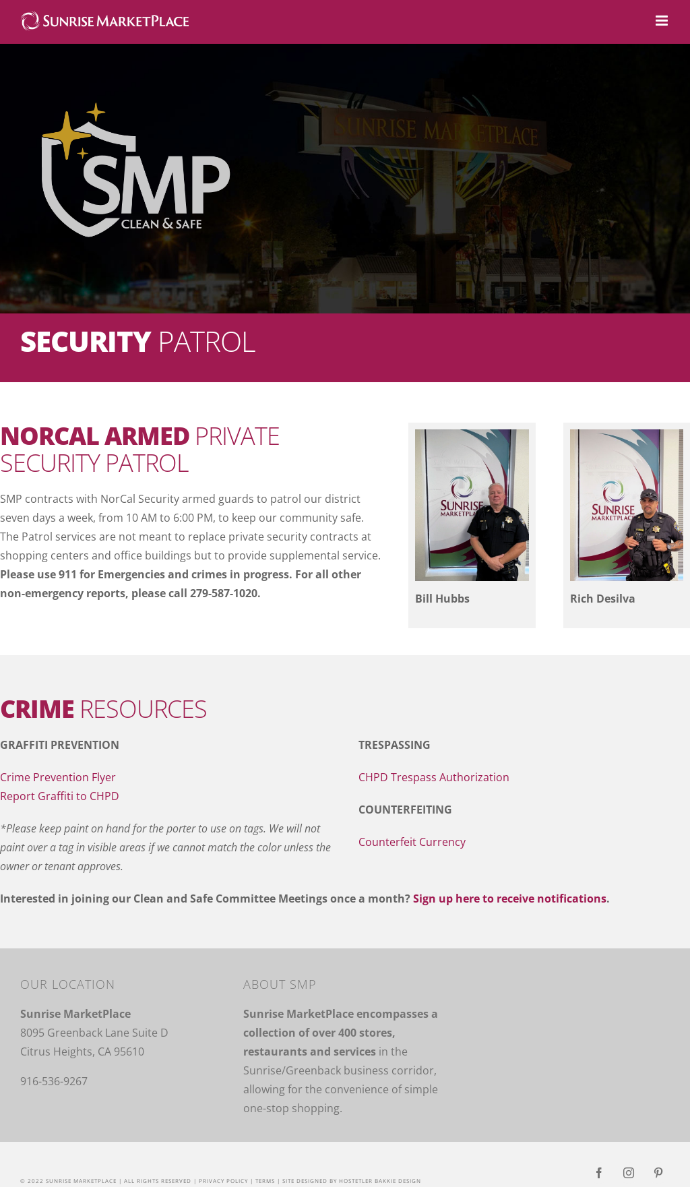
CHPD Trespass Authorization (433, 777)
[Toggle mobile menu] (663, 20)
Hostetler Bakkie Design (380, 1180)
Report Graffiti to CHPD (59, 796)
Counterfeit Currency (412, 841)
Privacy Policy (223, 1180)
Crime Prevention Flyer (58, 777)
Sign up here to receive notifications (509, 898)
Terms (265, 1180)
